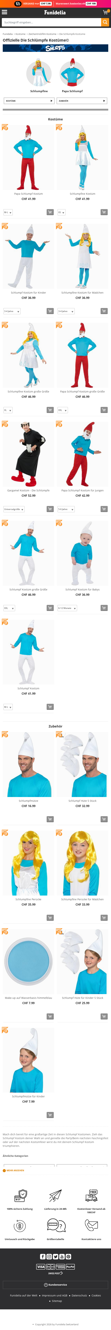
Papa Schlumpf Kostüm (28, 193)
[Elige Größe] (8, 212)
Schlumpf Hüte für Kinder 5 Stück (82, 998)
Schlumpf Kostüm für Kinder (28, 292)
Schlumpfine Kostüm (82, 193)
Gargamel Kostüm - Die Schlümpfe (28, 490)
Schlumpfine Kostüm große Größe (28, 391)
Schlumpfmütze (28, 800)
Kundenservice (55, 1285)
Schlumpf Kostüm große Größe (28, 589)
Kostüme (20, 34)
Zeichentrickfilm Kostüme (42, 34)
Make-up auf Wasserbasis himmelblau (28, 998)
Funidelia (8, 34)
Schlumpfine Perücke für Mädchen (82, 899)
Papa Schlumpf (72, 91)
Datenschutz (79, 1295)
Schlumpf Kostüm (28, 688)
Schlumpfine (39, 91)
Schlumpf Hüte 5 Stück (82, 800)
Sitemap (57, 1301)
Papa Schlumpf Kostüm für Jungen (82, 490)
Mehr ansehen (15, 1170)
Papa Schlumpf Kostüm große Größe (82, 391)
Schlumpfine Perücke (28, 899)
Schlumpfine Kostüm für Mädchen (82, 292)
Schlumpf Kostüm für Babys (82, 589)
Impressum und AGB (54, 1295)
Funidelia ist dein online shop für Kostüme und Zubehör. (54, 12)
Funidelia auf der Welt (23, 1295)
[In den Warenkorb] (50, 212)
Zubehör (63, 100)
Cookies (96, 1295)
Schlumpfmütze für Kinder (28, 1096)
